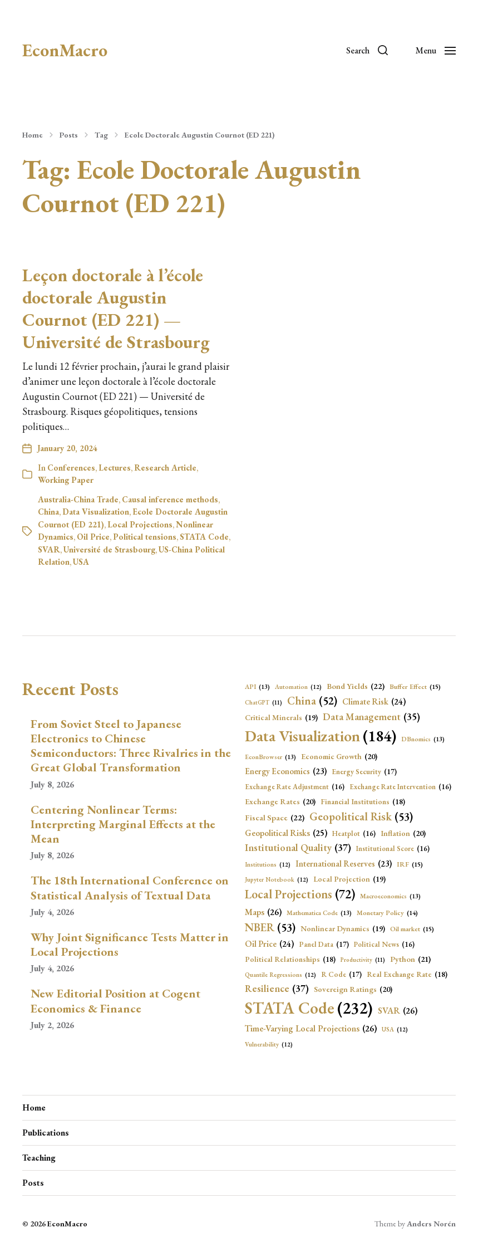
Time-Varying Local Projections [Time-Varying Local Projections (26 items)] (311, 1028)
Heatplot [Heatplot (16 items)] (354, 833)
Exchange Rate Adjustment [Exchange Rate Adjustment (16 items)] (294, 786)
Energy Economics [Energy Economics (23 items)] (286, 771)
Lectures (114, 467)
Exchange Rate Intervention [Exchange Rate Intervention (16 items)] (400, 786)
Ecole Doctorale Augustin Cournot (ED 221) (199, 135)
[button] (367, 50)
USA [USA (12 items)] (395, 1029)
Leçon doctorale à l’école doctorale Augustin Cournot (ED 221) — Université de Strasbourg (116, 308)
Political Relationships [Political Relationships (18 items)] (290, 959)
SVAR (49, 549)
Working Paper (65, 480)
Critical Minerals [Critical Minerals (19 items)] (281, 717)
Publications (45, 1132)
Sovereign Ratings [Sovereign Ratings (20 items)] (353, 989)
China (48, 511)
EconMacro (64, 50)
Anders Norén (431, 1224)
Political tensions (144, 536)
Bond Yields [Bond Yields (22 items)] (356, 686)
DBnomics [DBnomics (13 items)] (423, 739)
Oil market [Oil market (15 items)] (412, 929)
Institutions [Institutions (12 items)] (267, 864)
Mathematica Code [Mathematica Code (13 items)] (319, 913)
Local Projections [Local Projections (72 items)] (300, 895)
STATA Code (204, 536)
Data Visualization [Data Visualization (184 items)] (320, 736)
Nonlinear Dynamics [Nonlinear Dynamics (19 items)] (342, 929)
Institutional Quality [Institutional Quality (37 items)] (298, 847)
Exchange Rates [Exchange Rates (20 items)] (280, 802)
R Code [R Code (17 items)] (341, 974)
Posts (69, 135)
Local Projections (140, 524)
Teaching (39, 1157)
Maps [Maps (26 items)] (263, 912)
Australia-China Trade (78, 499)
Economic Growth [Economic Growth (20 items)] (339, 756)
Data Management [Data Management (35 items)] (371, 717)
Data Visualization (95, 511)
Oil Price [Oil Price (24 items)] (269, 944)
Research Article (165, 467)
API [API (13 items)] (257, 687)
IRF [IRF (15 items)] (410, 864)
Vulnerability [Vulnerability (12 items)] (269, 1044)
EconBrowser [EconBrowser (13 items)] (270, 757)
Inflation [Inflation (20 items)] (403, 833)
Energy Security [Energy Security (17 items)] (364, 771)
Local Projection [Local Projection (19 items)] (349, 879)
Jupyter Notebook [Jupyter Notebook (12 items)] (276, 879)
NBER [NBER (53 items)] (270, 927)
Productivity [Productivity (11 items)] (363, 959)
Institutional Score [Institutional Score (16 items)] (393, 848)
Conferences (71, 467)
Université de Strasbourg (109, 549)
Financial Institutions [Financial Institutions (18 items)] (363, 801)
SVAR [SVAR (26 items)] (397, 1011)
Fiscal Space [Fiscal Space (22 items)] (274, 817)
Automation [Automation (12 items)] (298, 687)
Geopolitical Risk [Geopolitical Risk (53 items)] (361, 816)
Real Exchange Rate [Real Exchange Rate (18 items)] (407, 974)
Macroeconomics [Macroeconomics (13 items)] (390, 896)
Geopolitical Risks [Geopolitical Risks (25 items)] (286, 832)
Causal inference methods (170, 499)
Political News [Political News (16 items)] (384, 944)
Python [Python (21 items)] (410, 959)
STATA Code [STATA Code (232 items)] (309, 1008)
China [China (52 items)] (312, 701)
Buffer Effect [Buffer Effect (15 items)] (415, 687)
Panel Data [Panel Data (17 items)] (324, 944)
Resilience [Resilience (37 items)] (277, 988)
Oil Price (93, 536)
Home (32, 135)
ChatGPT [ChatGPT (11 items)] (263, 702)
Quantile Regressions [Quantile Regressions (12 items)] (280, 975)
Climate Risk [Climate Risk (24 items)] (374, 702)
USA (81, 561)
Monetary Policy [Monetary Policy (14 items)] (387, 913)
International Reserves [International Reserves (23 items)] (343, 864)
